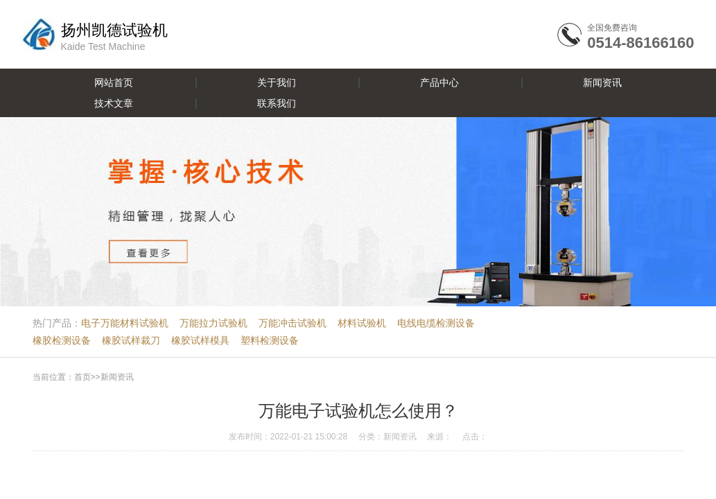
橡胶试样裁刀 (131, 340)
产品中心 (439, 82)
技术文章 (113, 103)
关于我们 (276, 82)
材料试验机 (362, 323)
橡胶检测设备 (62, 340)
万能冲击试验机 (292, 323)
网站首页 (113, 82)
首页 (82, 377)
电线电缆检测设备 (436, 323)
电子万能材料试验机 (124, 323)
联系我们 (276, 103)
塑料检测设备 (270, 340)
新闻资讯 (602, 82)
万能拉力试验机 (213, 323)
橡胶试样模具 (200, 340)
